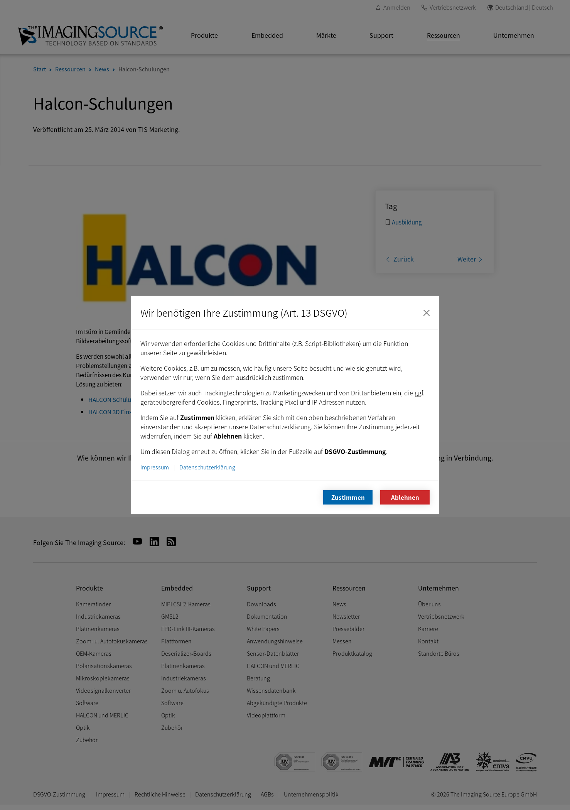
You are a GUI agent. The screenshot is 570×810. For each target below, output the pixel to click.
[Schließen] (426, 313)
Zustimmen (348, 497)
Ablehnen (405, 497)
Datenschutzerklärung (207, 467)
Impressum (154, 467)
